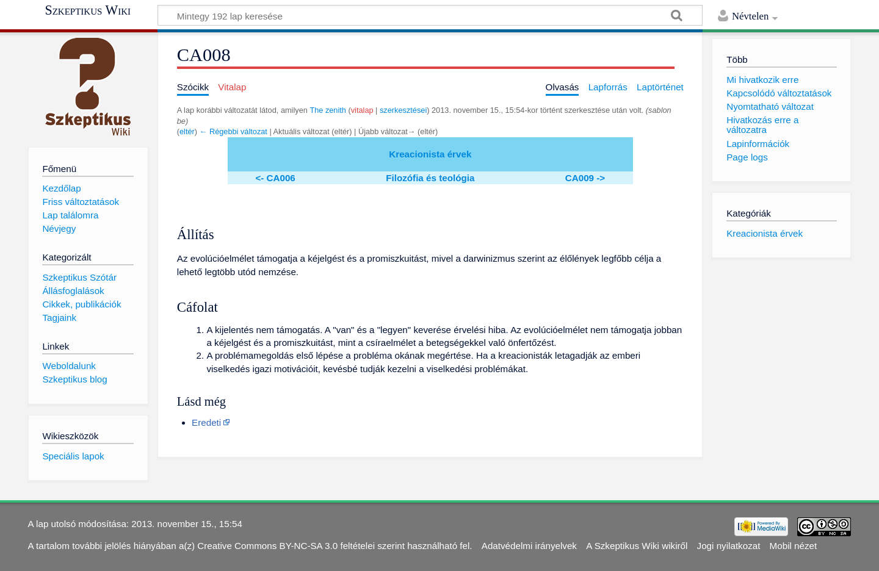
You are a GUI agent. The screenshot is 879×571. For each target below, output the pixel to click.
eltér (187, 131)
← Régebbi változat (233, 131)
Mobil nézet (793, 545)
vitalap (362, 110)
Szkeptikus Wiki (88, 10)
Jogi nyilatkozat (729, 545)
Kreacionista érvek (430, 154)
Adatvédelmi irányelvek (529, 545)
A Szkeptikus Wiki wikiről (636, 545)
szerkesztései (403, 110)
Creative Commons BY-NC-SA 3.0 (267, 545)
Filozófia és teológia (430, 178)
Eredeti (206, 422)
